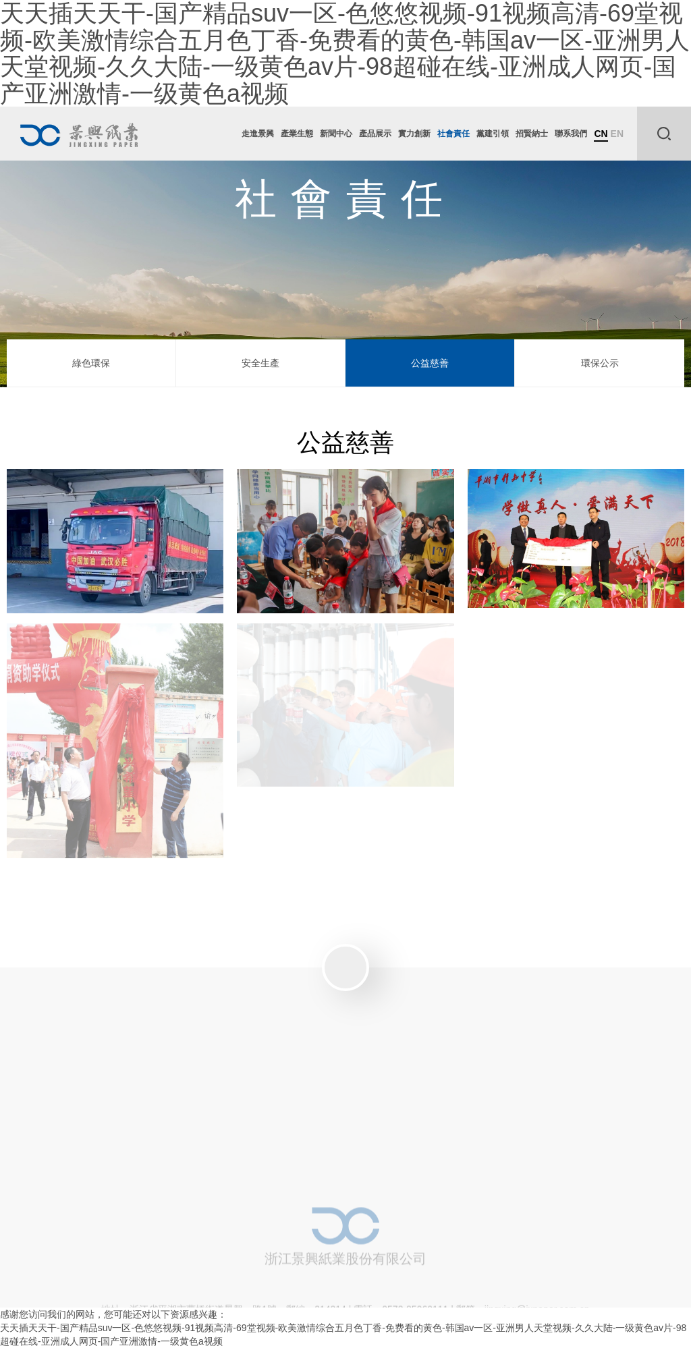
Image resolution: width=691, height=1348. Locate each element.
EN (617, 133)
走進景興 (258, 133)
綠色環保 (91, 363)
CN (600, 133)
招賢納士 (532, 133)
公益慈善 (430, 363)
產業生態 (297, 133)
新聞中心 (336, 133)
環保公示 (600, 363)
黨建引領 (492, 133)
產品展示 (375, 133)
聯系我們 (571, 133)
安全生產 (260, 363)
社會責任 (453, 133)
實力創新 (414, 133)
